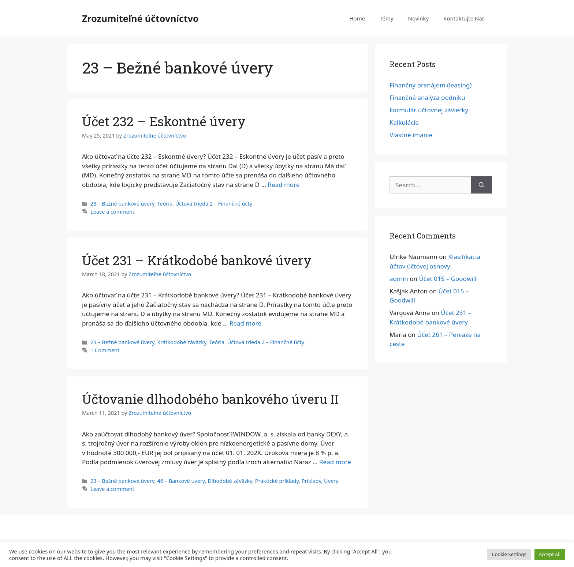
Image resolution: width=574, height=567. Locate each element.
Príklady (311, 480)
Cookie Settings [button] (509, 554)
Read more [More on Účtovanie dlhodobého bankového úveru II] (335, 462)
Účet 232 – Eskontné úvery (164, 121)
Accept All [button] (549, 554)
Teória (164, 203)
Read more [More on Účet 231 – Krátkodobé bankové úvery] (245, 323)
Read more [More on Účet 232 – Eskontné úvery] (283, 184)
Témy (386, 18)
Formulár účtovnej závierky (429, 110)
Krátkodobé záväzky (181, 342)
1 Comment (104, 350)
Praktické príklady (277, 480)
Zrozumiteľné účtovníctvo (140, 18)
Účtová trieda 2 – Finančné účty (213, 203)
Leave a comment (112, 211)
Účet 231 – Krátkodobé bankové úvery (197, 260)
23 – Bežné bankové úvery (122, 203)
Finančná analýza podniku (427, 97)
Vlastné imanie (411, 135)
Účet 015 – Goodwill (447, 278)
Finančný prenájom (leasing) (430, 85)
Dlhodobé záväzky (230, 480)
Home (357, 18)
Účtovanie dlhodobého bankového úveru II (210, 398)
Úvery (331, 480)
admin (399, 278)
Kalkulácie (404, 122)
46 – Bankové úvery (181, 480)
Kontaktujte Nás (464, 18)
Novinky (418, 18)
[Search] (481, 185)
